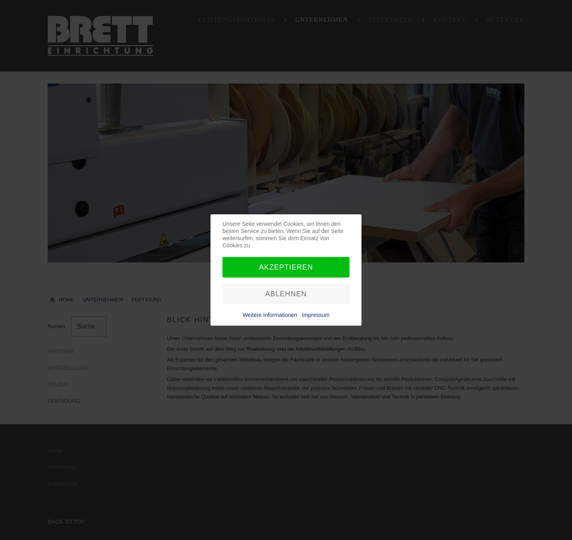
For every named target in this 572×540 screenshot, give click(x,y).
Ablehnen (286, 294)
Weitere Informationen (270, 315)
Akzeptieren (286, 267)
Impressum (315, 315)
